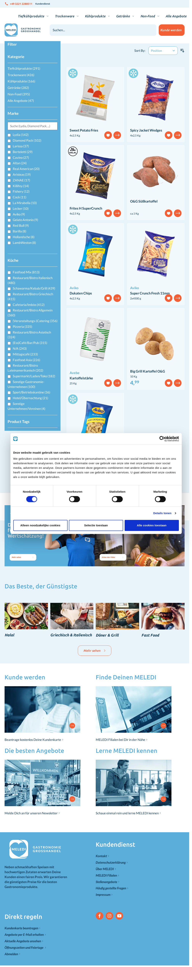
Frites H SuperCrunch (86, 208)
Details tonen (162, 513)
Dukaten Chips (81, 293)
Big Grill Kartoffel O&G (147, 371)
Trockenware (64, 16)
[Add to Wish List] (108, 135)
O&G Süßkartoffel (144, 201)
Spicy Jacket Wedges (146, 130)
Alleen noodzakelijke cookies (40, 525)
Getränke (123, 16)
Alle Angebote (176, 16)
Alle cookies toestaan (152, 525)
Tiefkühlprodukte (31, 16)
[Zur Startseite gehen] (23, 30)
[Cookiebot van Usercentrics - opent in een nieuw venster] (162, 439)
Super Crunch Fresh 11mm (150, 293)
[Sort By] (163, 50)
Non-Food (147, 16)
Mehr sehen (94, 650)
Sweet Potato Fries (84, 130)
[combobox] (103, 30)
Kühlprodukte (95, 16)
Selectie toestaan (96, 525)
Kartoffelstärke (81, 378)
